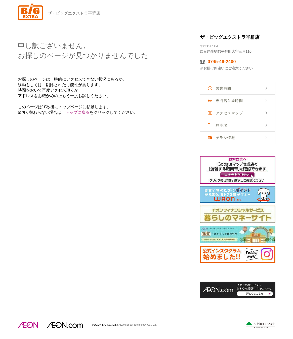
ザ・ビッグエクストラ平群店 (74, 13)
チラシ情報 (225, 138)
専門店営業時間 (229, 101)
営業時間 (223, 88)
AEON (28, 325)
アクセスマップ (229, 113)
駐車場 (222, 125)
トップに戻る (77, 112)
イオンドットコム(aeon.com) (65, 325)
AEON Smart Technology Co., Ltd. (137, 324)
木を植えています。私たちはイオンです (260, 325)
